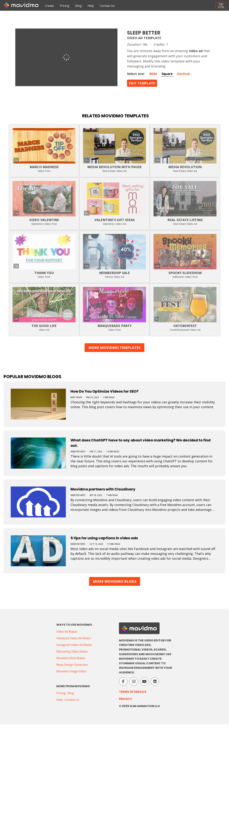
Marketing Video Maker (72, 651)
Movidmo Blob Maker (70, 658)
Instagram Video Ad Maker (74, 645)
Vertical (183, 74)
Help (91, 6)
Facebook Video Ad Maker (73, 638)
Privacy (125, 699)
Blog (78, 6)
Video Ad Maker (66, 632)
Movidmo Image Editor (71, 671)
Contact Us (107, 6)
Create (49, 6)
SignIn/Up (221, 5)
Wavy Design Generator (72, 665)
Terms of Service (132, 692)
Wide (153, 74)
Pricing (64, 6)
